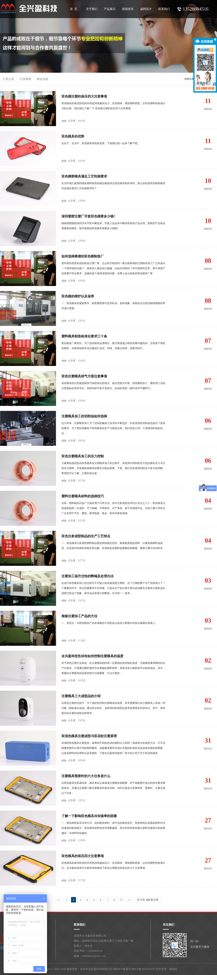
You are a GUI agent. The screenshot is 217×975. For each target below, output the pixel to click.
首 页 (73, 8)
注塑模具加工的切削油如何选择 (84, 416)
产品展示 (110, 8)
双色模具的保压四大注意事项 (82, 856)
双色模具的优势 (72, 136)
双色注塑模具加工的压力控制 (82, 456)
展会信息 (42, 78)
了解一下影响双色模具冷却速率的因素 (89, 816)
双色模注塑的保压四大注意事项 (84, 96)
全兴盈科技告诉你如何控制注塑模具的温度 (92, 656)
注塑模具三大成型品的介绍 (81, 696)
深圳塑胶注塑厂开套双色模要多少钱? (88, 216)
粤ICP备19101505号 (143, 969)
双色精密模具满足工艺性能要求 (84, 176)
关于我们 (91, 8)
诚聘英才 (146, 8)
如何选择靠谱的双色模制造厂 (82, 256)
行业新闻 (25, 78)
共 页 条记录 (148, 899)
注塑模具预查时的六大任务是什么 (85, 776)
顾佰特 (173, 969)
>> (129, 899)
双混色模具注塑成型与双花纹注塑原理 (89, 736)
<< (58, 899)
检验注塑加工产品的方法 (79, 616)
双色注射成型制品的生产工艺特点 (85, 536)
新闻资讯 (128, 8)
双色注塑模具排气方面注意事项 (84, 376)
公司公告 (8, 78)
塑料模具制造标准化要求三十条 (84, 336)
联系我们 (164, 8)
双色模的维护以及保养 (77, 296)
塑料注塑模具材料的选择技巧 (82, 496)
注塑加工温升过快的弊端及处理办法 (87, 576)
